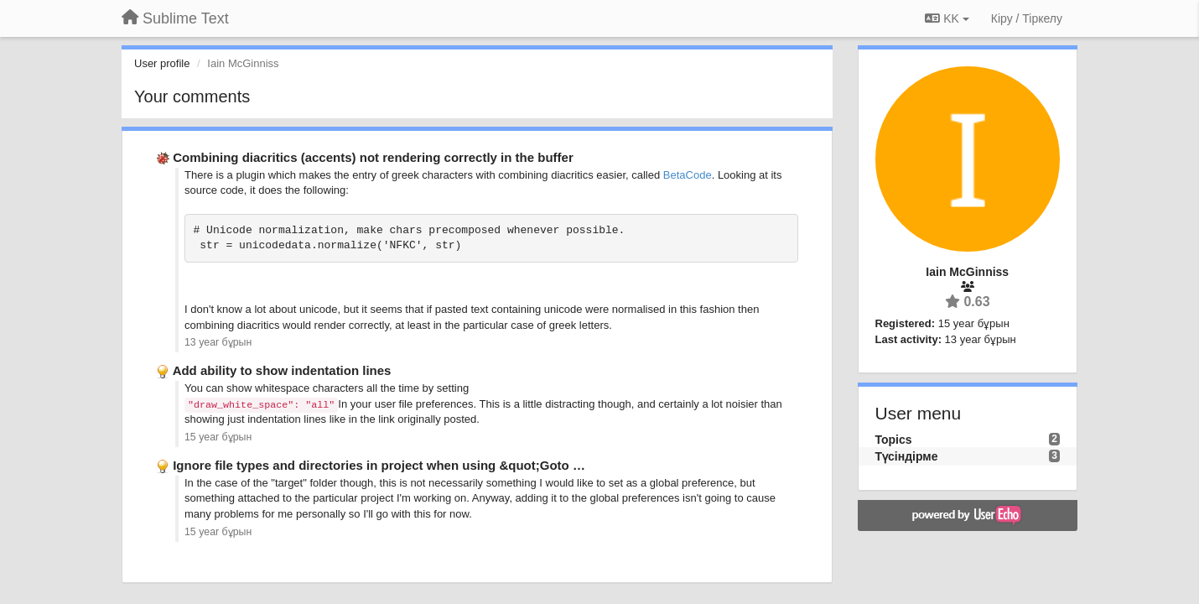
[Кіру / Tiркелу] (1026, 18)
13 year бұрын (218, 342)
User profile (161, 63)
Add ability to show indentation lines (282, 370)
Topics (893, 439)
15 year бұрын (218, 437)
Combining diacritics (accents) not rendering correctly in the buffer (373, 157)
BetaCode (687, 175)
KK (946, 18)
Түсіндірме (906, 456)
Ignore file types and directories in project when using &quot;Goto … (379, 465)
